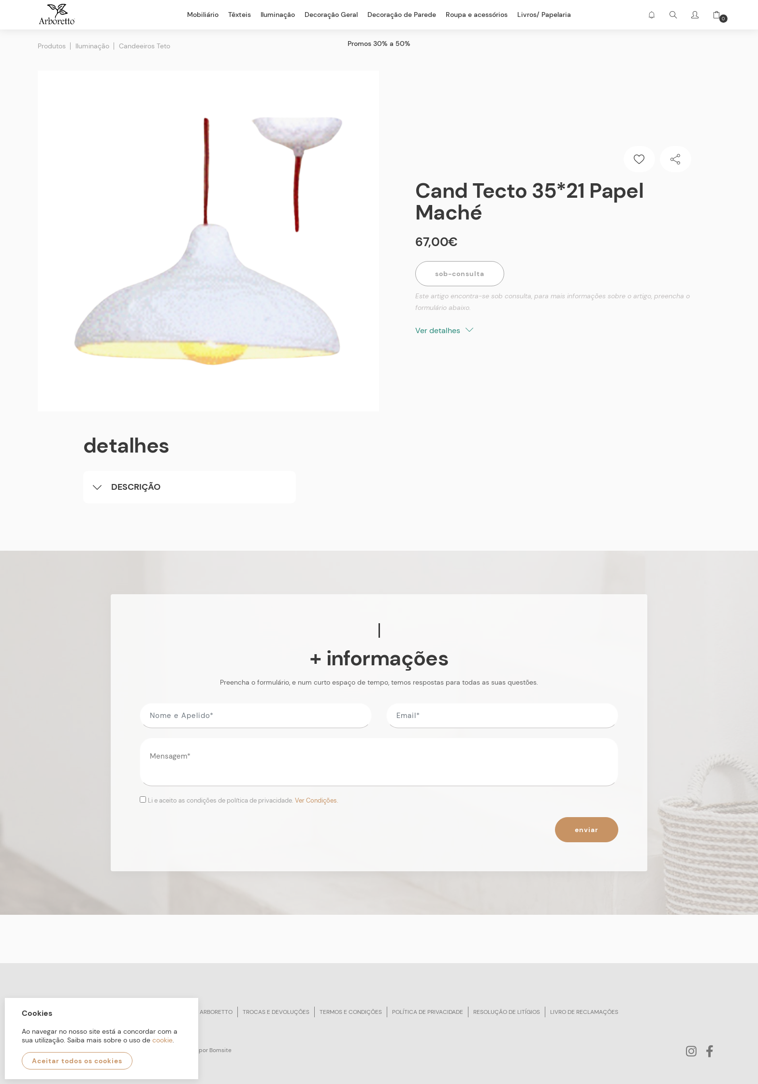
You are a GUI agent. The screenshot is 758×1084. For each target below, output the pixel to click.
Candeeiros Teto (144, 46)
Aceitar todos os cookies (77, 1060)
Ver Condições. (316, 800)
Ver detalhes (444, 330)
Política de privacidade (427, 1012)
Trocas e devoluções (276, 1012)
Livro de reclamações (584, 1012)
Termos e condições (351, 1012)
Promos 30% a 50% (379, 43)
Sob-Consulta (459, 273)
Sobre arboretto (206, 1012)
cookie (162, 1040)
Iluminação (92, 46)
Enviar (586, 829)
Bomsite (220, 1050)
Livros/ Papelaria (544, 14)
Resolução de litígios (506, 1012)
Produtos (52, 46)
